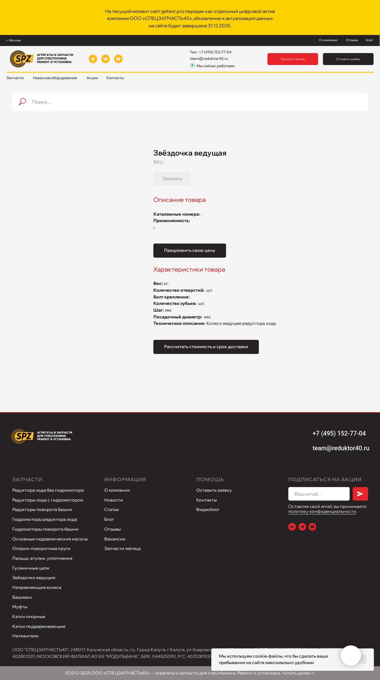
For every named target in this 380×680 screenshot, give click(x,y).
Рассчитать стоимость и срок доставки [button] (206, 346)
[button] (292, 59)
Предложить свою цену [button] (189, 250)
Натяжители (25, 636)
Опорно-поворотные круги (41, 548)
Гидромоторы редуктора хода (44, 519)
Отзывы (112, 529)
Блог (109, 519)
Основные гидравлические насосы (50, 539)
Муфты (19, 606)
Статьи (111, 509)
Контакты (206, 500)
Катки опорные (28, 616)
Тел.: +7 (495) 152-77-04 (211, 52)
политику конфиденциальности (322, 511)
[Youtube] (312, 527)
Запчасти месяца (122, 548)
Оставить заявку (214, 490)
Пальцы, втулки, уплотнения (42, 558)
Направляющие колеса (36, 587)
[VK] (292, 527)
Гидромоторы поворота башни (45, 529)
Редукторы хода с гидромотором (47, 500)
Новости (113, 500)
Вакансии (114, 539)
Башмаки (22, 597)
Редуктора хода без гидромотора (48, 490)
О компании (117, 490)
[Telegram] (302, 527)
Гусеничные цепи (30, 568)
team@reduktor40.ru (209, 58)
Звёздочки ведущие (33, 577)
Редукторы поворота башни (42, 509)
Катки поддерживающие (38, 626)
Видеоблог (208, 509)
